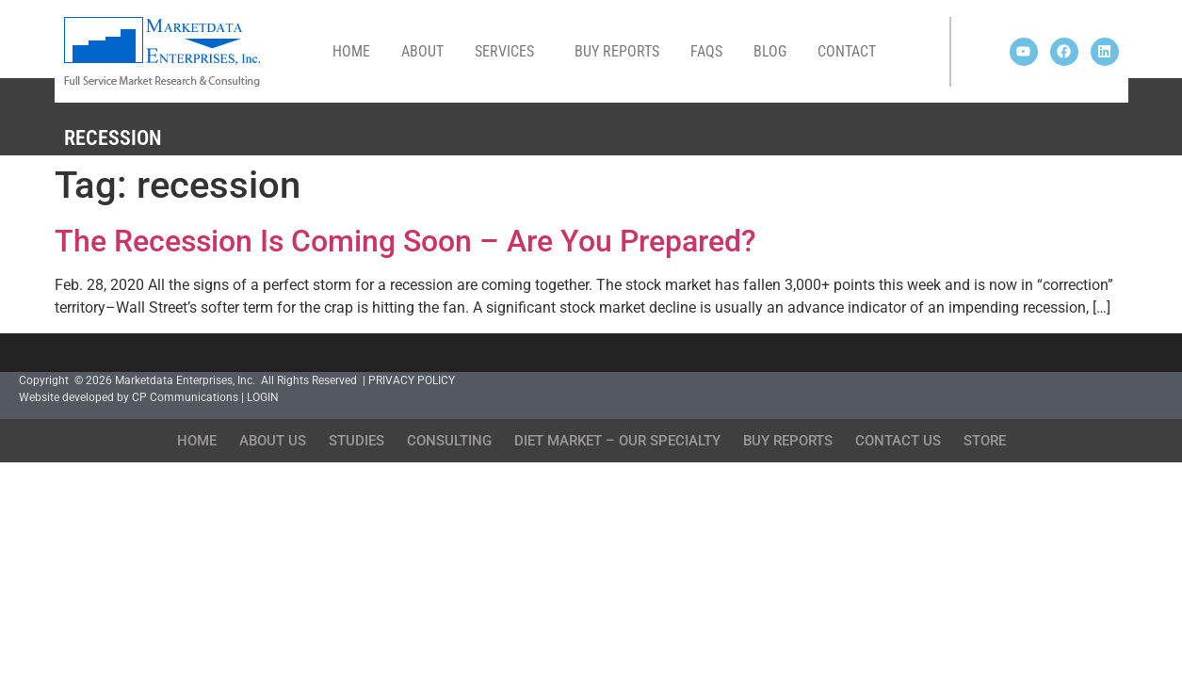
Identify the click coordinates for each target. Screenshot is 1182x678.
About (422, 51)
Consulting (449, 440)
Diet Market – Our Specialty (617, 440)
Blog (769, 51)
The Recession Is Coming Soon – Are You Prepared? (405, 241)
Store (984, 440)
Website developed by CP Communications (128, 397)
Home (351, 51)
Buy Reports (617, 51)
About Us (272, 440)
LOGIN (263, 397)
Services (509, 51)
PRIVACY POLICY (411, 380)
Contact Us (898, 440)
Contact (847, 51)
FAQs (706, 51)
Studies (356, 440)
